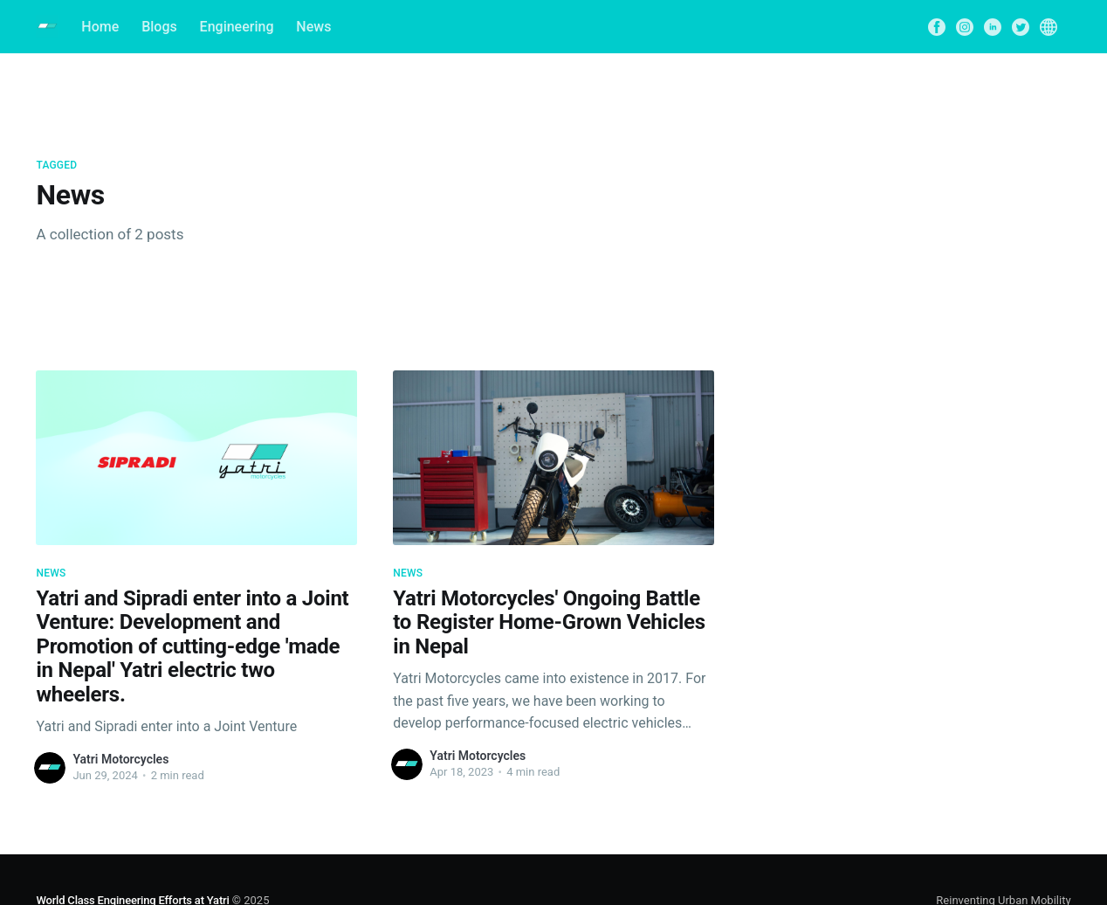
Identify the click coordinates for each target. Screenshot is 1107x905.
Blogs (159, 26)
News (313, 26)
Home (100, 26)
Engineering (237, 26)
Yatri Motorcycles (120, 759)
